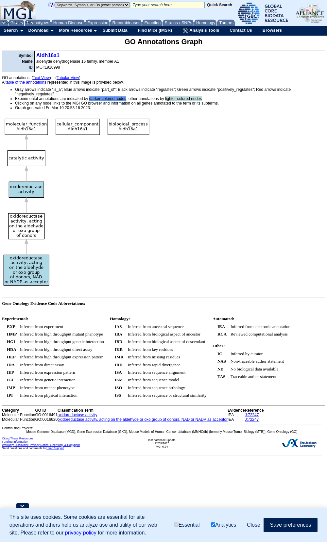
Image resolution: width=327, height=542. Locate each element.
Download (38, 30)
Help (18, 22)
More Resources (75, 30)
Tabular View (68, 77)
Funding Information (15, 441)
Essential (187, 525)
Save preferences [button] (290, 525)
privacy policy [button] (80, 532)
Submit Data (115, 30)
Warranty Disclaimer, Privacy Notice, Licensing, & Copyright (41, 445)
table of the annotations (26, 82)
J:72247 (252, 415)
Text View (41, 77)
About (7, 22)
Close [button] (253, 525)
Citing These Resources (17, 438)
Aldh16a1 (48, 55)
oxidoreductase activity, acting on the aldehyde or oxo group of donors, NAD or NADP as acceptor (143, 419)
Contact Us (241, 30)
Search (11, 30)
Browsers (272, 30)
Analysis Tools (200, 31)
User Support (55, 448)
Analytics (223, 525)
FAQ (29, 22)
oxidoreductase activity (77, 415)
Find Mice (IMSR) (155, 30)
